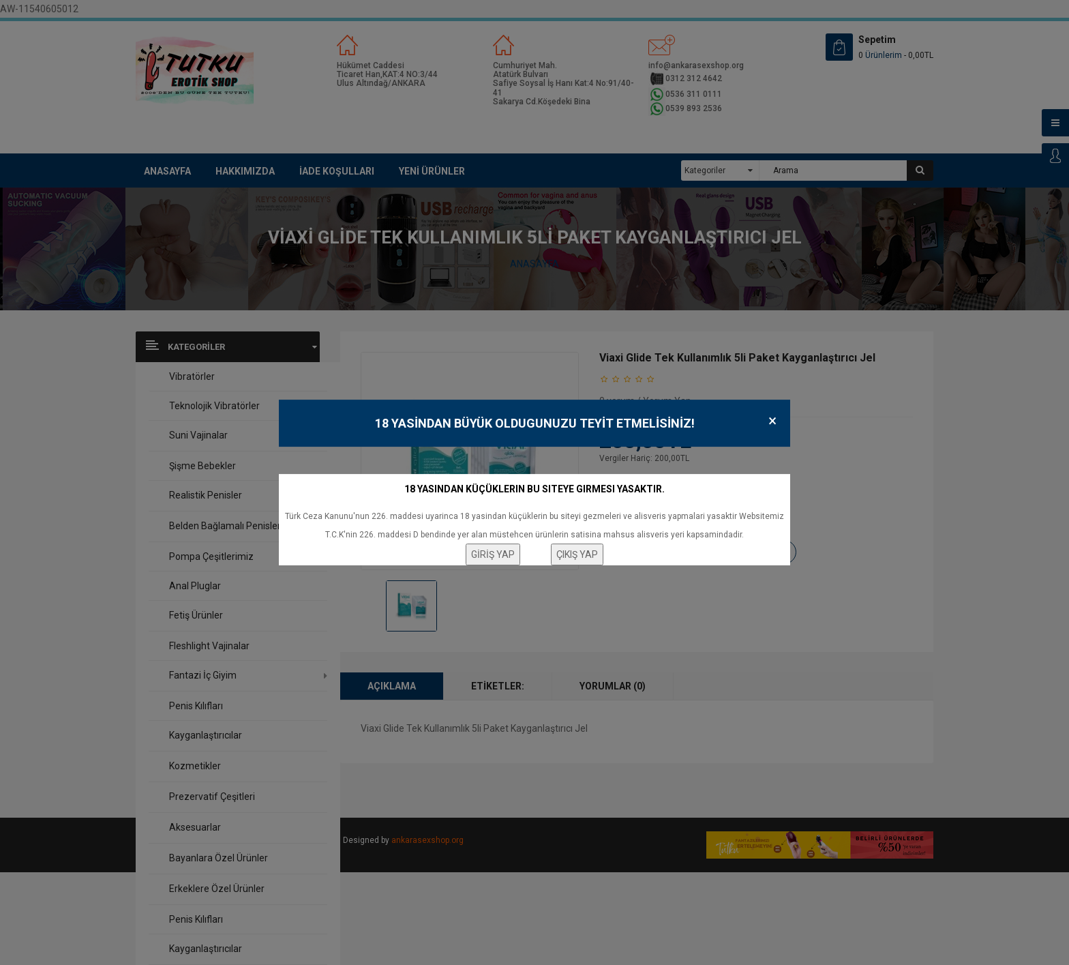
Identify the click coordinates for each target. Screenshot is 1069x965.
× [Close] (772, 421)
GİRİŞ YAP (493, 554)
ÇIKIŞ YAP (577, 554)
